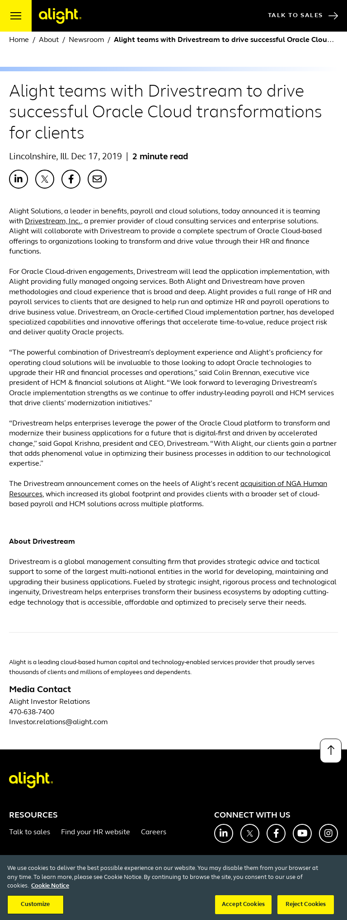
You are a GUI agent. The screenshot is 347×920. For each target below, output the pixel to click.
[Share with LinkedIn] (18, 179)
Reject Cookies (306, 910)
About (49, 40)
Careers (153, 832)
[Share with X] (44, 179)
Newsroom (86, 40)
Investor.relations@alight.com (58, 722)
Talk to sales (29, 832)
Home (19, 40)
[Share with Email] (97, 179)
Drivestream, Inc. (53, 221)
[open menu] (16, 16)
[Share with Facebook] (70, 179)
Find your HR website (95, 832)
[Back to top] (331, 751)
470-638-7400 (31, 712)
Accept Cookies (243, 910)
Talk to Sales (303, 15)
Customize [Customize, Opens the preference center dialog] (35, 910)
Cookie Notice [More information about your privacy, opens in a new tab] (50, 892)
